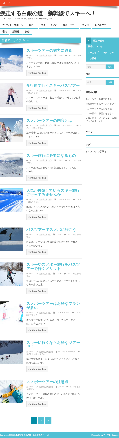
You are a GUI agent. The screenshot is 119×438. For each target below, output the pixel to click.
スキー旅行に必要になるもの (51, 155)
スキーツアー (70, 25)
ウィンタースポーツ (12, 25)
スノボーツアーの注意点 (47, 381)
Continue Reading (37, 73)
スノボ (85, 25)
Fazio (26, 40)
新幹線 (15, 31)
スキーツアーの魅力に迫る (49, 50)
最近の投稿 (98, 40)
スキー (32, 25)
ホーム (7, 3)
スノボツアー (101, 25)
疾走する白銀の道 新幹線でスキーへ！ (48, 13)
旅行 (27, 31)
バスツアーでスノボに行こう (51, 229)
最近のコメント (95, 46)
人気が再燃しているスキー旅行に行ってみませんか (52, 192)
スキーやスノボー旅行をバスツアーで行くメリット (53, 266)
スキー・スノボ (49, 25)
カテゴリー (108, 52)
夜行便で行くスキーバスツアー (53, 85)
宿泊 (4, 31)
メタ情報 (92, 58)
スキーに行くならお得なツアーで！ (53, 344)
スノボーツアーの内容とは (49, 120)
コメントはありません (35, 354)
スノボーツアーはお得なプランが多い (53, 305)
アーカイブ (93, 52)
